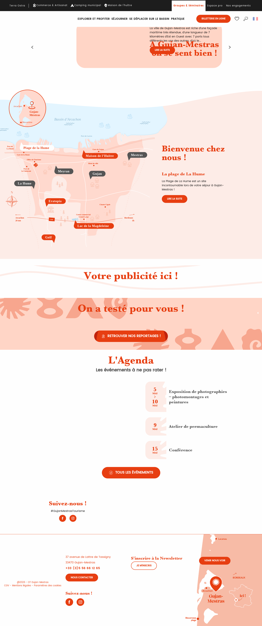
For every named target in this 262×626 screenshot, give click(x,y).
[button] (245, 19)
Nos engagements (238, 6)
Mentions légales (21, 586)
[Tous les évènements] (131, 472)
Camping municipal (87, 5)
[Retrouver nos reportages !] (131, 336)
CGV (6, 586)
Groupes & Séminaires (188, 6)
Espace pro (215, 6)
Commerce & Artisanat (52, 5)
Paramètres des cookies (47, 586)
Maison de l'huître (120, 5)
